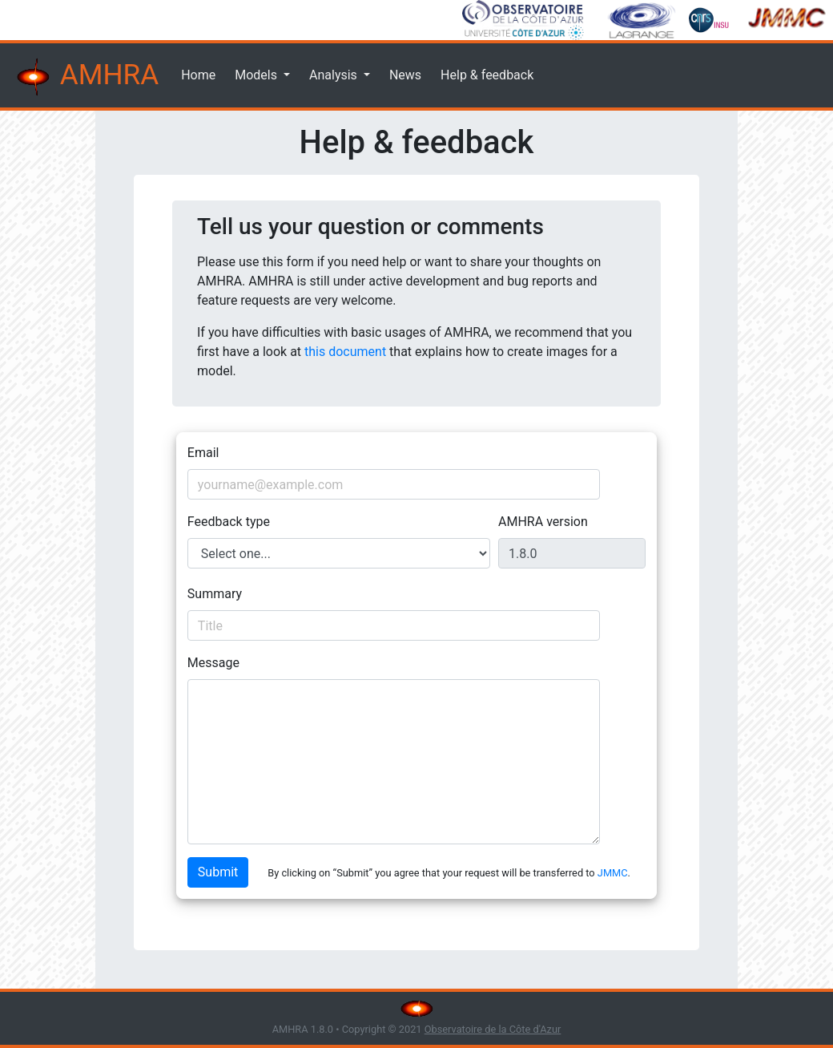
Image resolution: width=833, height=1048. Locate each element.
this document (345, 351)
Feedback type (228, 521)
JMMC (613, 873)
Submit (218, 872)
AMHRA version (543, 521)
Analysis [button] (334, 75)
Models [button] (257, 75)
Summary (214, 593)
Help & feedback (487, 75)
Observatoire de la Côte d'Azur (493, 1029)
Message (213, 662)
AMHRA (86, 77)
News (405, 75)
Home (198, 75)
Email (203, 452)
